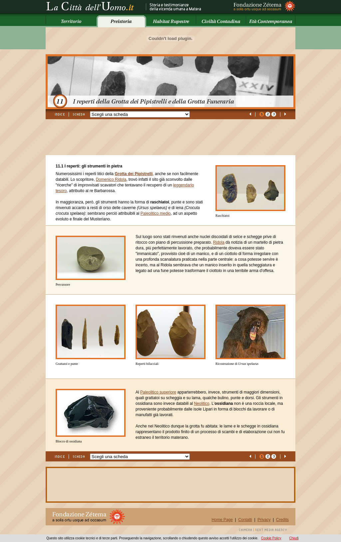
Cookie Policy (271, 538)
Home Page (222, 519)
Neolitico (201, 403)
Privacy (263, 519)
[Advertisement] (167, 140)
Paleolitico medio (156, 213)
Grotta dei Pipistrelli (134, 173)
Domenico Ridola (111, 179)
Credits (282, 519)
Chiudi (293, 538)
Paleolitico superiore (158, 392)
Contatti (245, 519)
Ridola (218, 242)
